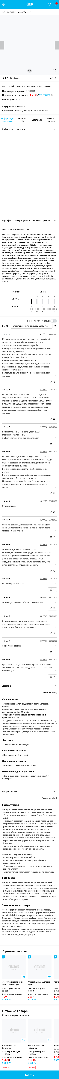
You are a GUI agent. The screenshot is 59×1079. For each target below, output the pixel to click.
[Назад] (2, 45)
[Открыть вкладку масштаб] (29, 45)
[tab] (7, 119)
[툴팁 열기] (52, 95)
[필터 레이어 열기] (55, 326)
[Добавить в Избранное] (51, 78)
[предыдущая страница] (4, 4)
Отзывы (16, 78)
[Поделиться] (55, 78)
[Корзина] (55, 4)
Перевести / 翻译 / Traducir (38, 320)
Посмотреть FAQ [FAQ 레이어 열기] (49, 692)
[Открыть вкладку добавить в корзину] (23, 977)
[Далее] (57, 45)
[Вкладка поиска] (50, 4)
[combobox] (24, 12)
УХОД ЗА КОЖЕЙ (8, 12)
